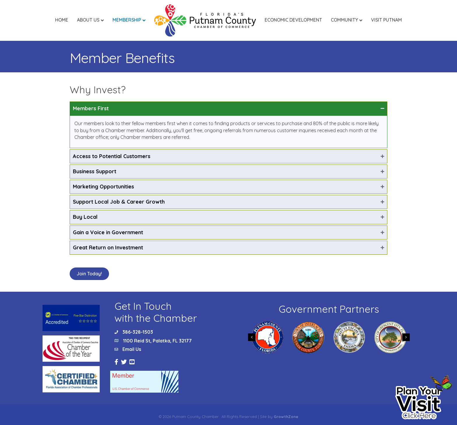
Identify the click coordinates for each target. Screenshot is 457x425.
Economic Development (293, 20)
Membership (127, 20)
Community (344, 20)
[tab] (228, 109)
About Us (88, 20)
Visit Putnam (386, 20)
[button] (89, 273)
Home (61, 20)
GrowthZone (286, 416)
